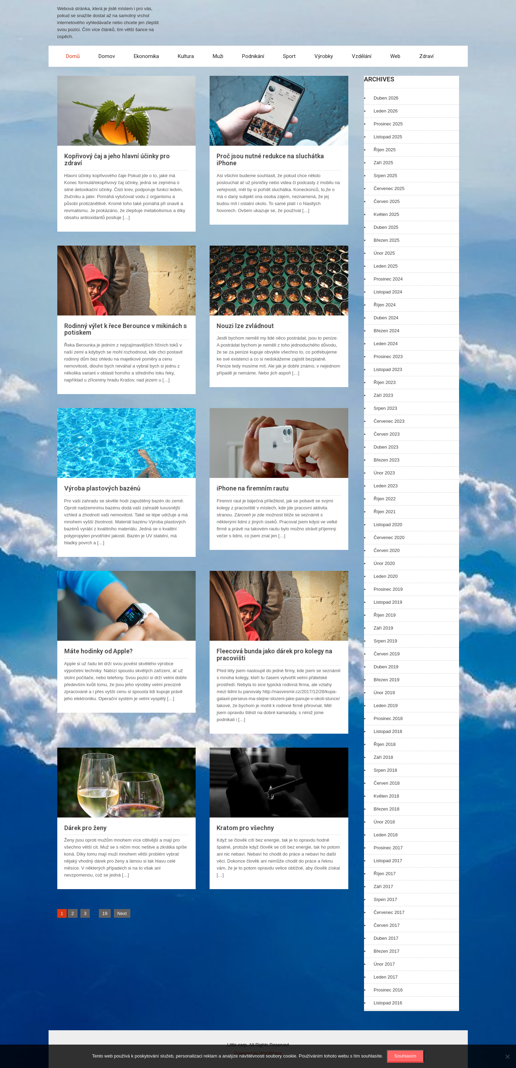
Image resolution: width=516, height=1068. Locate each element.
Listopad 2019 (388, 602)
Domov (107, 56)
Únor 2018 (384, 821)
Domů (73, 56)
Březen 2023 (387, 460)
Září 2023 (383, 395)
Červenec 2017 (389, 912)
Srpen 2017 (385, 899)
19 (104, 913)
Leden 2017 (386, 977)
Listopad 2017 (388, 860)
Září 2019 (383, 628)
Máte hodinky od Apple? (98, 651)
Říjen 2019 (385, 615)
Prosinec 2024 (388, 279)
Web (395, 56)
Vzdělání (361, 56)
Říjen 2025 (385, 149)
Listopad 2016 (388, 1002)
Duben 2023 (386, 447)
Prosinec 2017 (388, 847)
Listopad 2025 (388, 136)
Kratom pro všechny (245, 827)
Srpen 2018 (385, 770)
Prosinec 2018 (388, 718)
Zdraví (426, 56)
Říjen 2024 (385, 304)
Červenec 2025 (389, 188)
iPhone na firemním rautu (253, 488)
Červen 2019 (387, 653)
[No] (507, 1056)
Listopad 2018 (388, 731)
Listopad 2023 (388, 369)
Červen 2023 (387, 434)
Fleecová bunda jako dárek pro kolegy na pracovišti (274, 654)
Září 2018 (383, 757)
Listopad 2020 (388, 524)
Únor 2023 (384, 472)
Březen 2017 (387, 951)
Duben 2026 (386, 98)
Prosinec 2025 (388, 123)
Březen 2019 (387, 679)
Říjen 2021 (385, 511)
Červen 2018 (387, 783)
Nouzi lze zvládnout (245, 325)
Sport (289, 56)
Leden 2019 (386, 705)
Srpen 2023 (385, 408)
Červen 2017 (387, 925)
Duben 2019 (386, 666)
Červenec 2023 (389, 421)
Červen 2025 (387, 201)
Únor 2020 (384, 563)
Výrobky (323, 56)
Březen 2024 (387, 330)
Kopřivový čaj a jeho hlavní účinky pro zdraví (117, 159)
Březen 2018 (387, 809)
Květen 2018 (386, 796)
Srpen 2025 (385, 175)
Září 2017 (383, 886)
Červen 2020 (387, 550)
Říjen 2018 (385, 744)
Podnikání (253, 56)
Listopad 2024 (388, 292)
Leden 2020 (386, 576)
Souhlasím (405, 1056)
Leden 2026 (386, 111)
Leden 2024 (386, 343)
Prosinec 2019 (388, 589)
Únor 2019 (384, 692)
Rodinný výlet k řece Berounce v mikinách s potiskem (125, 329)
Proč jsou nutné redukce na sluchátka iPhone (270, 159)
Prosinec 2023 (388, 356)
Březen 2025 (387, 240)
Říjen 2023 (385, 382)
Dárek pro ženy (85, 827)
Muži (218, 56)
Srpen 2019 (385, 641)
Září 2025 (383, 162)
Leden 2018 (386, 834)
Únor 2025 (384, 253)
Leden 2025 (386, 266)
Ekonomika (146, 56)
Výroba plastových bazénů (102, 488)
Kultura (186, 56)
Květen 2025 (386, 214)
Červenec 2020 (389, 537)
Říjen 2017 (385, 873)
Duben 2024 (386, 317)
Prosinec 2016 (388, 990)
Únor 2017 (384, 964)
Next (122, 913)
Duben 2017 (386, 938)
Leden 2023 (386, 485)
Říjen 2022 (385, 498)
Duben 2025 (386, 227)
